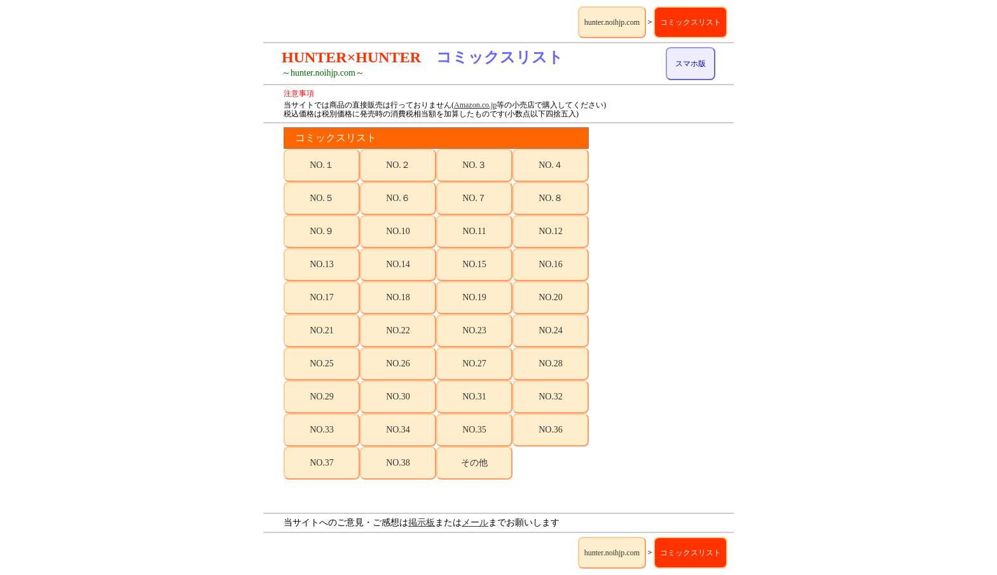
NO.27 (474, 363)
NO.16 (551, 264)
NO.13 (322, 264)
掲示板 (421, 522)
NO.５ (322, 198)
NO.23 (474, 330)
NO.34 (398, 429)
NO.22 (398, 330)
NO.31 (474, 396)
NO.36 (551, 429)
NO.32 (551, 396)
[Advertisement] (662, 318)
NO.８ (551, 198)
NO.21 (322, 330)
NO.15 (474, 264)
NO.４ (551, 165)
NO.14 (398, 264)
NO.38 (398, 463)
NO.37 (322, 463)
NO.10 (398, 231)
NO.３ (474, 165)
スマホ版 (690, 63)
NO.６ (398, 198)
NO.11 (474, 231)
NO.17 (322, 297)
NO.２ (398, 165)
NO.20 (551, 297)
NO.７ (474, 198)
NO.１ (322, 165)
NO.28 (551, 363)
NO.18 (398, 297)
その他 (474, 463)
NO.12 (551, 231)
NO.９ (322, 231)
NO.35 (474, 429)
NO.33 (322, 429)
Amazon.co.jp (475, 104)
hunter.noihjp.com (612, 22)
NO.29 (322, 396)
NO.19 (474, 297)
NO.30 (398, 396)
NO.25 (322, 363)
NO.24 (551, 330)
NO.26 (398, 363)
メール (475, 522)
